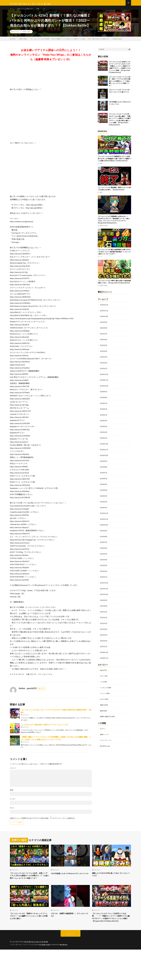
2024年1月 (104, 441)
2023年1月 (104, 510)
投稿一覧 (41, 693)
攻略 (41, 11)
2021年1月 (104, 648)
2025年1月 (104, 372)
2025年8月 (104, 332)
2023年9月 (104, 464)
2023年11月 (104, 453)
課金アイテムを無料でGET (27, 11)
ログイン (103, 729)
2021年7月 (104, 613)
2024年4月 (104, 424)
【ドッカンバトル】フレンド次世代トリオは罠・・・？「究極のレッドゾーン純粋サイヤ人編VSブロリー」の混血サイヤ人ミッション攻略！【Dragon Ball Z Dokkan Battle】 (111, 928)
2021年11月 (104, 590)
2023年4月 (104, 493)
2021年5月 (104, 625)
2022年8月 (104, 539)
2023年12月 (104, 447)
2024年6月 (104, 413)
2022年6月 (104, 550)
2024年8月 (104, 401)
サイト (12, 812)
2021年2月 (104, 642)
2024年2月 (104, 435)
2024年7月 (104, 407)
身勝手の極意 (26, 36)
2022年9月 (104, 533)
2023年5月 (104, 487)
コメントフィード (106, 740)
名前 (12, 795)
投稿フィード (104, 735)
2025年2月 (104, 367)
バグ (48, 11)
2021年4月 (104, 630)
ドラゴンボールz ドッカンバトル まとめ (36, 955)
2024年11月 (104, 384)
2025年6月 (104, 344)
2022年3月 (104, 567)
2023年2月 (104, 504)
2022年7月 (104, 544)
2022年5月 (104, 556)
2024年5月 (104, 418)
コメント (13, 772)
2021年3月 (104, 636)
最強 (101, 197)
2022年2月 (104, 573)
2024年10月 (104, 390)
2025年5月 (104, 350)
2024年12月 (104, 378)
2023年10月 (104, 458)
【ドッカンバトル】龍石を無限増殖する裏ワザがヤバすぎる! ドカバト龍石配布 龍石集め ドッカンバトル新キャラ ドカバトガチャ (114, 256)
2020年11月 (104, 659)
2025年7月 (104, 338)
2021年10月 (104, 596)
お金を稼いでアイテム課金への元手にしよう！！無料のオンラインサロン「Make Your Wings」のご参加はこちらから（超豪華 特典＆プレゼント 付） (50, 59)
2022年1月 (104, 579)
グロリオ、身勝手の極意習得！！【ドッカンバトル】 (70, 924)
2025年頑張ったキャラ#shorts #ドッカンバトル (70, 879)
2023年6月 (104, 481)
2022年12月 (104, 516)
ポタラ (102, 700)
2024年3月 (104, 430)
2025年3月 (104, 361)
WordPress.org (105, 746)
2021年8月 (104, 607)
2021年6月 (104, 619)
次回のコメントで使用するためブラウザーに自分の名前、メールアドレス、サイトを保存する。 (43, 823)
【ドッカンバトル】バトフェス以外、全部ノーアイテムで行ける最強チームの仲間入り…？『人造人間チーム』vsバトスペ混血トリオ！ (119, 86)
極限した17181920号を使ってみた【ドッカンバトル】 (111, 879)
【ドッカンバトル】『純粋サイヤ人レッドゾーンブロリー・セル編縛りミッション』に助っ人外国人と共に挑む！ (29, 925)
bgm (101, 671)
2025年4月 (104, 355)
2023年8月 (104, 470)
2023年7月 (104, 476)
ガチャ (102, 677)
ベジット (103, 694)
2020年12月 (104, 653)
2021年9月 (104, 602)
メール (13, 803)
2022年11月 (104, 521)
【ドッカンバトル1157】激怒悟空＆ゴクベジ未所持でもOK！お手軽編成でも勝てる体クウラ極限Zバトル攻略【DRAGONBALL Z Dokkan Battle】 (114, 163)
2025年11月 (104, 315)
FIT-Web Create (45, 958)
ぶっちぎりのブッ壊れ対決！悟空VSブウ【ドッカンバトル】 (45, 729)
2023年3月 (104, 499)
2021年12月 (104, 584)
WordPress (65, 958)
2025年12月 (104, 309)
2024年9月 (104, 395)
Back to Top (70, 947)
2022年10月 (104, 527)
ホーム (12, 11)
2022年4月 (104, 562)
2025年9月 (104, 327)
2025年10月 (104, 321)
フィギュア (104, 688)
